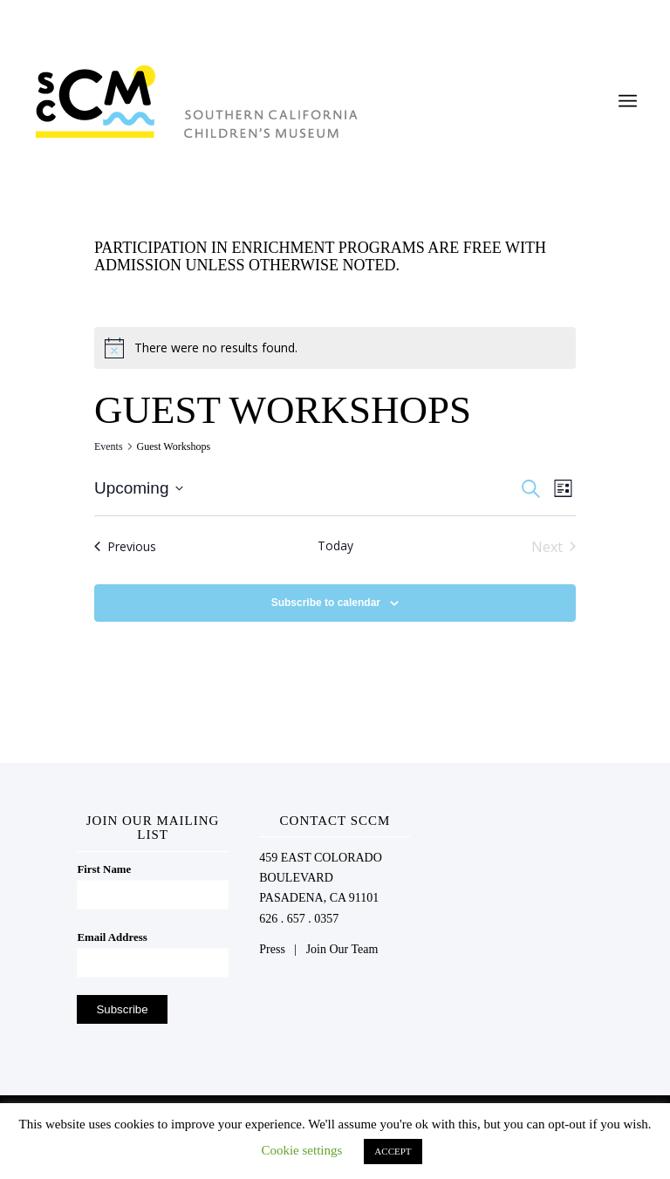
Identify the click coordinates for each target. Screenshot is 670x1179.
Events (108, 446)
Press (272, 949)
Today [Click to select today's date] (335, 545)
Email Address (112, 937)
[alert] (335, 348)
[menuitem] (628, 101)
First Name (104, 869)
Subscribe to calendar (325, 602)
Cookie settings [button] (301, 1150)
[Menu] (628, 101)
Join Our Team (342, 949)
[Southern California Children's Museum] (196, 101)
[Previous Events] (125, 546)
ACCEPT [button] (392, 1151)
